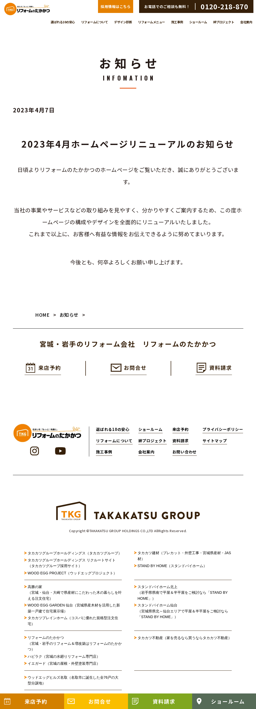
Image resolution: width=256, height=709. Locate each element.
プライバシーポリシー (222, 430)
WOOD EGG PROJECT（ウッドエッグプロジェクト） (72, 573)
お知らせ (69, 315)
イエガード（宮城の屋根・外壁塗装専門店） (64, 664)
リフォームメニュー (151, 22)
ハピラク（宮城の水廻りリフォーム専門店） (64, 657)
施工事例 (177, 22)
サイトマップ (214, 441)
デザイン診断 (123, 22)
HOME (42, 315)
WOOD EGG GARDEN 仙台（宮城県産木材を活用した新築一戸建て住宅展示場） (74, 609)
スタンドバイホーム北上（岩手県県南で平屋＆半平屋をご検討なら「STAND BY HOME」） (183, 593)
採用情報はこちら (116, 6)
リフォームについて (94, 22)
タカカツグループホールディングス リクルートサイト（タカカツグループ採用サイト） (72, 563)
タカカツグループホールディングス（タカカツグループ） (75, 554)
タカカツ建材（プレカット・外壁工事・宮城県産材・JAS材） (184, 556)
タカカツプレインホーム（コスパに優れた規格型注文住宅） (73, 621)
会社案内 (246, 22)
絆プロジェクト (223, 22)
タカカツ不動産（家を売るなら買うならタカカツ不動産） (185, 638)
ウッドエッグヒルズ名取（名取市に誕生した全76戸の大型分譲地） (73, 681)
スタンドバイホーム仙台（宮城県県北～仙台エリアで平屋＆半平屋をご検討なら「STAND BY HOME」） (183, 612)
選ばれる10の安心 (63, 22)
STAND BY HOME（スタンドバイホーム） (172, 567)
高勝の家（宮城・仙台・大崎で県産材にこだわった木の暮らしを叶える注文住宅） (75, 593)
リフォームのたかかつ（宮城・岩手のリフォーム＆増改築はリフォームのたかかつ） (75, 644)
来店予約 (180, 430)
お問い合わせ (184, 452)
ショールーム (198, 22)
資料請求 (180, 441)
